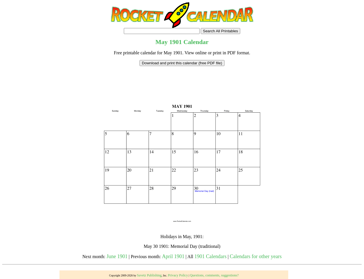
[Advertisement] (182, 79)
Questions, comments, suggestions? (214, 275)
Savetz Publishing (149, 275)
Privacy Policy (178, 275)
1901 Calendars (210, 256)
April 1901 (173, 256)
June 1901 (117, 256)
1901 (175, 41)
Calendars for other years (256, 256)
